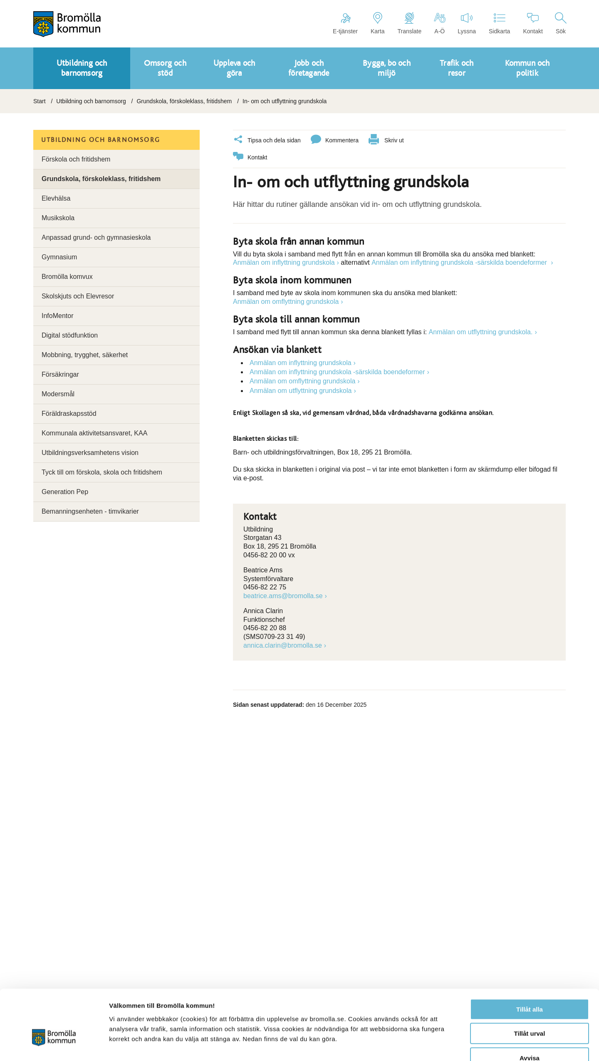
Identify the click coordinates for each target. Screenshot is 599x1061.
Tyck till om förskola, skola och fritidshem (102, 472)
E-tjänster (345, 23)
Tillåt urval (529, 983)
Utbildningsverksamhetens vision (90, 452)
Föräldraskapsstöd (69, 413)
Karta (377, 23)
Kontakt (532, 23)
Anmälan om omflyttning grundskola (286, 301)
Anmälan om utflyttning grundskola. (480, 331)
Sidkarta (499, 23)
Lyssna (467, 23)
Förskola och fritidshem (76, 159)
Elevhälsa (56, 198)
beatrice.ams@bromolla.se (283, 595)
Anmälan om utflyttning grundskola (300, 390)
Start (39, 101)
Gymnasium (59, 257)
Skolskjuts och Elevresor (78, 296)
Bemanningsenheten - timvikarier (90, 511)
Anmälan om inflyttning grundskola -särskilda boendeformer (460, 262)
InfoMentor (57, 315)
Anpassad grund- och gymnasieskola (96, 237)
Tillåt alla (529, 959)
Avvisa (530, 1007)
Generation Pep (65, 491)
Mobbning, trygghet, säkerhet (85, 354)
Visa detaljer (451, 1044)
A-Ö (439, 23)
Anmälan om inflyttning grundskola (284, 262)
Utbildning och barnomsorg (91, 101)
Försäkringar (60, 374)
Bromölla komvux (67, 276)
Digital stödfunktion (70, 335)
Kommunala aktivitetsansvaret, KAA (94, 433)
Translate (409, 23)
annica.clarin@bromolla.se (282, 645)
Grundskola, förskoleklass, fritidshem (184, 101)
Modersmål (58, 394)
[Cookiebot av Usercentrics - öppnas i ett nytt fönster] (53, 1045)
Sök (561, 23)
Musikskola (58, 217)
